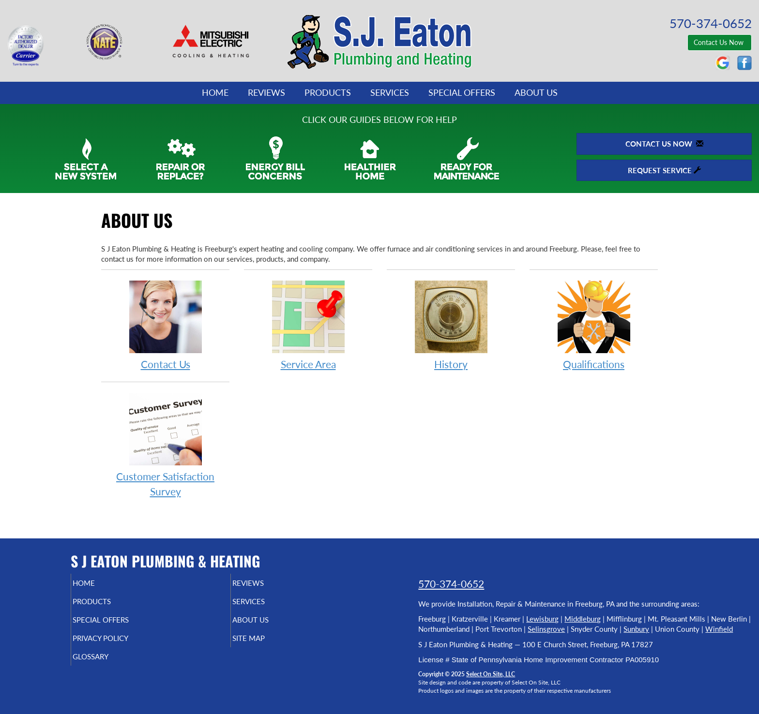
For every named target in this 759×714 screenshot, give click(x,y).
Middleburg (582, 618)
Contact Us (165, 325)
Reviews (266, 92)
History (451, 325)
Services (389, 92)
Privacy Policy (119, 645)
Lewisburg (542, 618)
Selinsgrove (546, 629)
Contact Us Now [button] (719, 42)
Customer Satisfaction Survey (165, 444)
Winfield (719, 629)
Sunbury (636, 629)
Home (215, 92)
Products (327, 92)
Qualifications (594, 325)
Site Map (265, 645)
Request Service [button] (664, 170)
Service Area (308, 325)
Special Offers (461, 92)
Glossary (107, 665)
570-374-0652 (451, 584)
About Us (536, 92)
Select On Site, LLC (490, 674)
